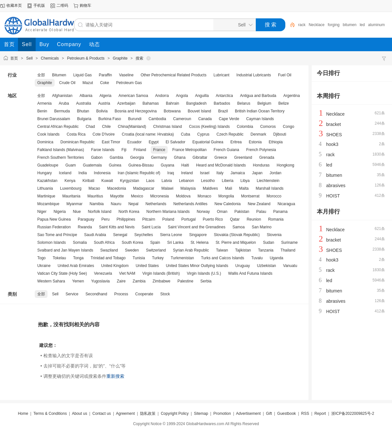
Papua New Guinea (54, 219)
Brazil (223, 111)
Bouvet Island (199, 111)
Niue (77, 211)
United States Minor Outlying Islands (197, 265)
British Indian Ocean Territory (260, 111)
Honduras (261, 165)
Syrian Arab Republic (191, 250)
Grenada (266, 157)
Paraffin (105, 75)
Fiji (123, 150)
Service (72, 294)
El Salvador (175, 142)
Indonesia (102, 173)
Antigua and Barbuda (258, 95)
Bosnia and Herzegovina (136, 111)
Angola (182, 95)
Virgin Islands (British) (161, 273)
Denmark (258, 134)
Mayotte (117, 196)
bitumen (350, 25)
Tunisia (139, 258)
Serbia (206, 281)
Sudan (268, 242)
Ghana (179, 157)
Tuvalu (257, 258)
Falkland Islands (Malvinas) (60, 150)
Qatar (235, 219)
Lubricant (221, 75)
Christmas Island (167, 126)
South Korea (132, 242)
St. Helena (200, 242)
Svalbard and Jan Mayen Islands (65, 250)
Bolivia (101, 111)
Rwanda (85, 227)
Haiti (185, 165)
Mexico (137, 196)
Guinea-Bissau (141, 165)
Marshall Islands (270, 188)
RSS (305, 413)
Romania (275, 219)
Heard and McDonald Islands (221, 165)
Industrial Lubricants (253, 75)
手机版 (39, 5)
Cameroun (182, 119)
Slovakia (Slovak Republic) (237, 235)
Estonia (255, 142)
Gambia (116, 157)
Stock (165, 294)
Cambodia (157, 119)
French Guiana (226, 150)
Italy (220, 173)
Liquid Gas (82, 75)
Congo (288, 126)
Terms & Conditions (50, 413)
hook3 (332, 144)
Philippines (126, 219)
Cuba (185, 134)
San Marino (261, 227)
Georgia (137, 157)
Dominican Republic (77, 142)
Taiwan (222, 250)
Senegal (120, 235)
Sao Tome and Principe (57, 235)
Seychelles (143, 235)
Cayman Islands (260, 119)
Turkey (158, 258)
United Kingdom (115, 265)
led (362, 25)
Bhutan (83, 111)
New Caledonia (228, 204)
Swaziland (109, 250)
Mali (228, 188)
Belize (283, 103)
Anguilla (202, 95)
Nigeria (60, 211)
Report (320, 413)
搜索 (139, 58)
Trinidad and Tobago (108, 258)
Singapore (198, 235)
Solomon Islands (51, 242)
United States (147, 265)
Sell (29, 58)
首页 (14, 58)
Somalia (80, 242)
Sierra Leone (171, 235)
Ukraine (43, 265)
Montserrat (250, 196)
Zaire (121, 281)
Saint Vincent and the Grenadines (196, 227)
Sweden (132, 250)
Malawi (167, 188)
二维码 (62, 5)
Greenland (243, 157)
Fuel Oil (284, 75)
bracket (333, 124)
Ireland (187, 173)
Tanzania (265, 250)
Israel (204, 173)
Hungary (44, 173)
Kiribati (88, 180)
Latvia (167, 180)
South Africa (104, 242)
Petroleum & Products (86, 58)
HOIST (333, 195)
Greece (220, 157)
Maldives (210, 188)
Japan (257, 173)
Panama (280, 211)
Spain (155, 242)
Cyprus (203, 134)
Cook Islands (48, 134)
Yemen (78, 281)
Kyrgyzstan (129, 180)
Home (23, 413)
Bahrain (172, 103)
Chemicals (50, 58)
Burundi (134, 119)
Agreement (125, 413)
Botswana (172, 111)
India (82, 173)
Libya (245, 180)
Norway (203, 211)
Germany (159, 157)
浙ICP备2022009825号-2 (352, 413)
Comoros (268, 126)
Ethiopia (275, 142)
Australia (83, 103)
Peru (105, 219)
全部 (41, 75)
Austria (104, 103)
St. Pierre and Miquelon (236, 242)
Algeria (105, 95)
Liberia (227, 180)
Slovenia (274, 235)
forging (334, 25)
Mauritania (71, 196)
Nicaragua (286, 204)
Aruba (64, 103)
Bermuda (62, 111)
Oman (222, 211)
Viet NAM (127, 273)
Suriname (289, 242)
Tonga (78, 258)
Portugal (188, 219)
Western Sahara (51, 281)
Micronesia (159, 196)
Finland (139, 150)
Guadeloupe (47, 165)
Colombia (245, 126)
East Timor (111, 142)
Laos (150, 180)
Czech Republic (230, 134)
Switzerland (156, 250)
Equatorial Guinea (207, 142)
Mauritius (95, 196)
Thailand (288, 250)
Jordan (275, 173)
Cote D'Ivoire (104, 134)
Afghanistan (62, 95)
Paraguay (86, 219)
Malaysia (188, 188)
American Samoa (133, 95)
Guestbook (286, 413)
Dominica (45, 142)
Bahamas (150, 103)
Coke (104, 83)
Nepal (133, 204)
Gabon (96, 157)
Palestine (185, 281)
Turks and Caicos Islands (222, 258)
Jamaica (238, 173)
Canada (205, 119)
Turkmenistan (182, 258)
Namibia (97, 204)
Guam (70, 165)
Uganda (276, 258)
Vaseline (126, 75)
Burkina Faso (109, 119)
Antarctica (224, 95)
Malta (243, 188)
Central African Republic (58, 126)
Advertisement (248, 413)
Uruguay (242, 265)
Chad (90, 126)
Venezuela (103, 273)
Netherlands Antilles (191, 204)
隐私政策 (148, 413)
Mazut (88, 83)
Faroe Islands (102, 150)
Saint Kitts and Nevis (117, 227)
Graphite (120, 58)
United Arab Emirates (76, 265)
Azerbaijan (126, 103)
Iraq (170, 173)
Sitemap (201, 413)
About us (79, 413)
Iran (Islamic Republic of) (139, 173)
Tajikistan (243, 250)
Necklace (317, 25)
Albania (85, 95)
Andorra (162, 95)
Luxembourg (71, 188)
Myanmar (75, 204)
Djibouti (279, 134)
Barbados (222, 103)
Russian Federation (54, 227)
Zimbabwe (161, 281)
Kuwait (107, 180)
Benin (42, 111)
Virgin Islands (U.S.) (204, 273)
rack (302, 25)
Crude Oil (67, 83)
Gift (269, 413)
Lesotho (208, 180)
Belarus (243, 103)
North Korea (129, 211)
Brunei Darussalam (53, 119)
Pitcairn (148, 219)
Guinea (115, 165)
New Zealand (259, 204)
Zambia (139, 281)
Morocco (274, 196)
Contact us (102, 413)
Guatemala (92, 165)
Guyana (167, 165)
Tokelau (59, 258)
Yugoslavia (100, 281)
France (159, 150)
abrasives (335, 185)
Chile (106, 126)
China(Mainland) (132, 126)
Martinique (46, 196)
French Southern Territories (60, 157)
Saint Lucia (151, 227)
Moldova (183, 196)
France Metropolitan (189, 150)
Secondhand (96, 294)
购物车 (85, 5)
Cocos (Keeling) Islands (209, 126)
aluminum (376, 25)
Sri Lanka (175, 242)
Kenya (70, 180)
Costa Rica (76, 134)
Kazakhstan (47, 180)
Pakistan (242, 211)
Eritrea (236, 142)
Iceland (65, 173)
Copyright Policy (175, 413)
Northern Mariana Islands (168, 211)
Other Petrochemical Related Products (174, 75)
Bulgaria (84, 119)
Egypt (154, 142)
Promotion (222, 413)
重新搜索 (115, 376)
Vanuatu (290, 265)
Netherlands (156, 204)
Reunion (254, 219)
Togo (41, 258)
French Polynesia (261, 150)
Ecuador (134, 142)
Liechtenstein (268, 180)
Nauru (116, 204)
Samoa (238, 227)
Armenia (44, 103)
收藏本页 (14, 5)
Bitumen (59, 75)
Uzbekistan (266, 265)
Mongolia (226, 196)
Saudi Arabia (95, 235)
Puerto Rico (213, 219)
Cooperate (144, 294)
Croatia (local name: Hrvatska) (148, 134)
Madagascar (143, 188)
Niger (42, 211)
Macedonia (116, 188)
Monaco (204, 196)
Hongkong (285, 165)
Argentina (291, 95)
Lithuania (45, 188)
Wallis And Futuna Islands (250, 273)
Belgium (264, 103)
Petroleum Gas (129, 83)
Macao (94, 188)
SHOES (334, 134)
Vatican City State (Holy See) (62, 273)
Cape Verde (229, 119)
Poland (168, 219)
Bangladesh (196, 103)
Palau (261, 211)
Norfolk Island (99, 211)
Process (121, 294)
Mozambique (48, 204)
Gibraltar (199, 157)
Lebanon (186, 180)
